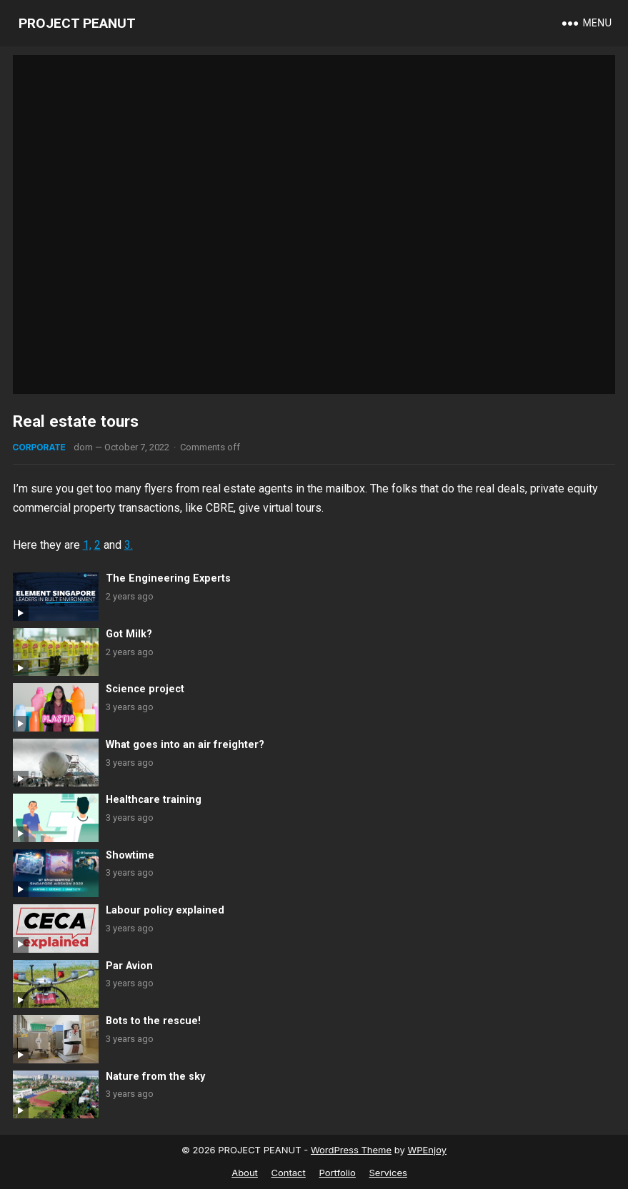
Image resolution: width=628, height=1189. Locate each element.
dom (83, 447)
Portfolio (337, 1172)
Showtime (130, 855)
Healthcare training (153, 800)
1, (87, 545)
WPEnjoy (427, 1149)
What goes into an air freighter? (185, 745)
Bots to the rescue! (153, 1021)
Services (388, 1172)
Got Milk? (129, 634)
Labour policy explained (165, 910)
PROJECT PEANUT (77, 23)
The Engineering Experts (168, 578)
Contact (288, 1172)
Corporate (39, 447)
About (244, 1172)
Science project (145, 689)
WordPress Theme (351, 1149)
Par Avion (129, 966)
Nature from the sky (155, 1077)
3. (128, 545)
